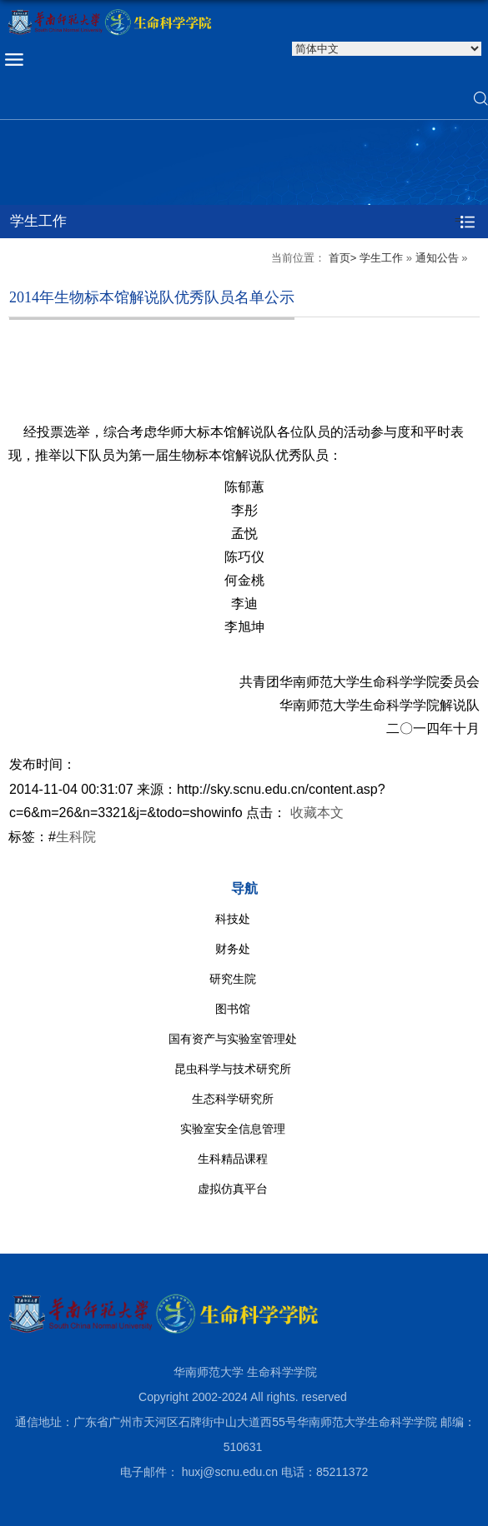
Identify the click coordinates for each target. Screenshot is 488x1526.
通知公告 (437, 258)
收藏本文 (317, 812)
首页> (343, 258)
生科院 (76, 837)
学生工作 (381, 258)
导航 (244, 888)
